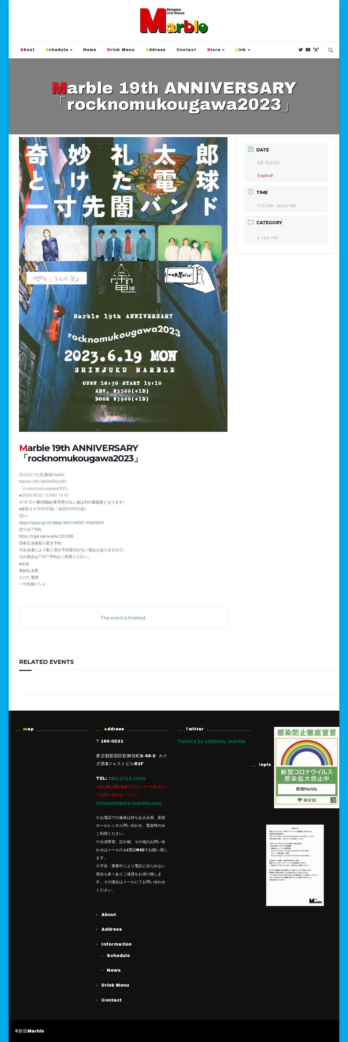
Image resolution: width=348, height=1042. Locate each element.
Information (116, 944)
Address (156, 50)
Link (240, 50)
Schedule (57, 50)
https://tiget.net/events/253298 (46, 536)
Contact (186, 50)
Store (213, 50)
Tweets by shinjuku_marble (211, 741)
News (89, 50)
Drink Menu (121, 50)
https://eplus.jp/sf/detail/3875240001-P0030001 (61, 523)
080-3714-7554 (126, 778)
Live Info (267, 237)
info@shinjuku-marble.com (129, 803)
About (27, 50)
